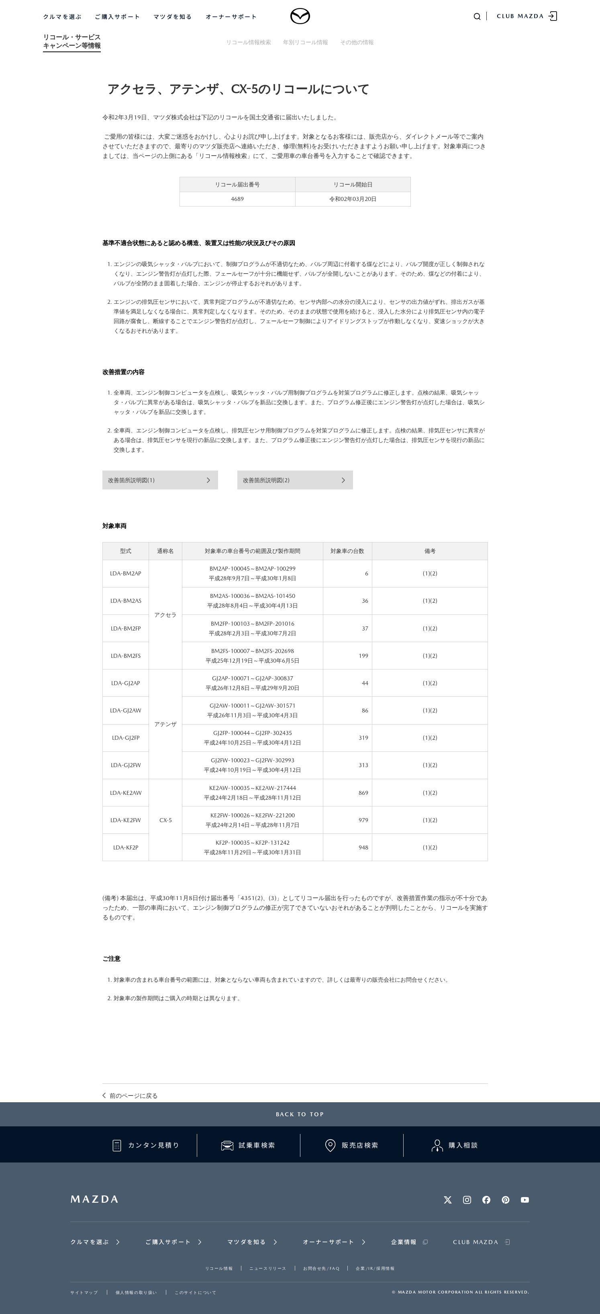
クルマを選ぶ (62, 17)
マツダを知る (172, 17)
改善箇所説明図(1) (131, 480)
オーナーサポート (232, 17)
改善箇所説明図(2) (266, 480)
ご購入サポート (118, 17)
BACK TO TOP (300, 1114)
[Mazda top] (300, 16)
